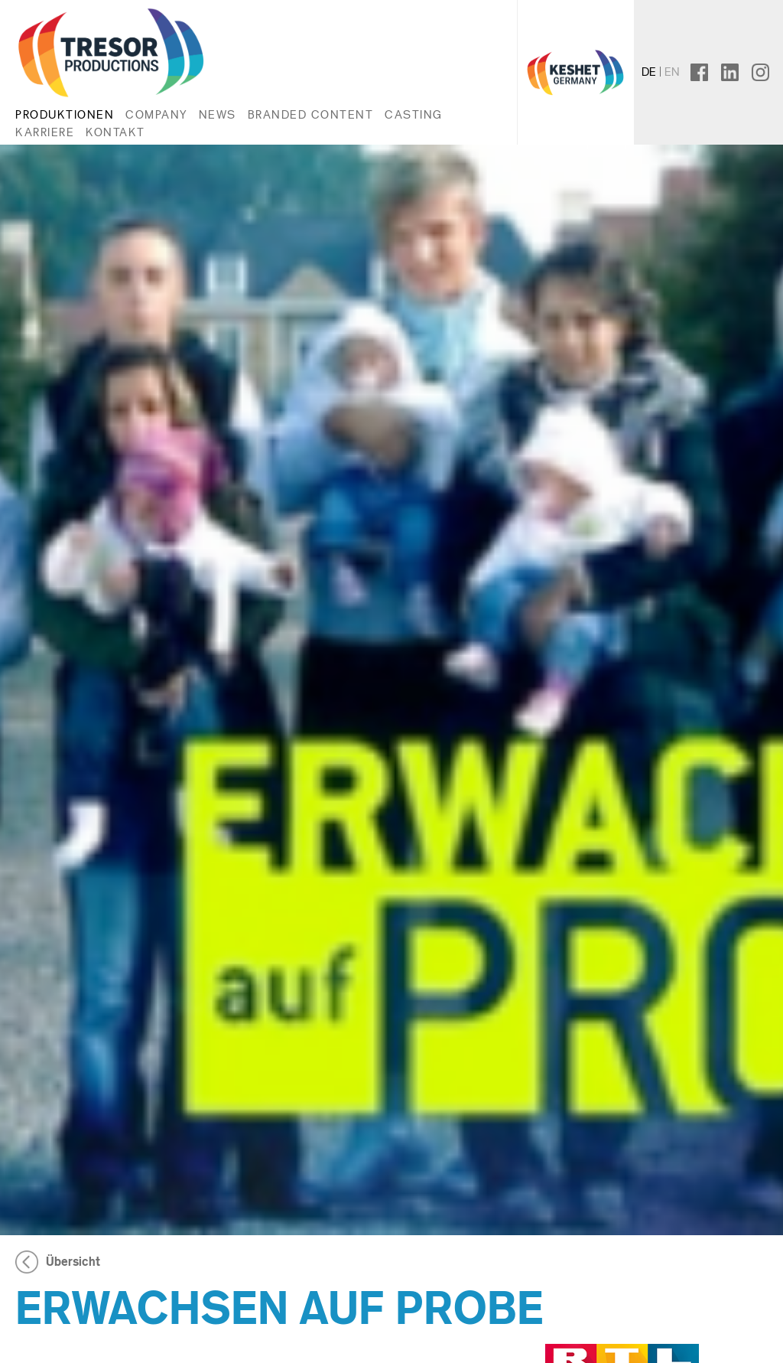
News (217, 114)
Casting (414, 114)
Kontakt (115, 132)
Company (156, 114)
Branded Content (311, 114)
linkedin (737, 71)
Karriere (44, 132)
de (649, 72)
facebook (711, 71)
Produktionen (64, 114)
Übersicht (73, 1262)
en (672, 72)
